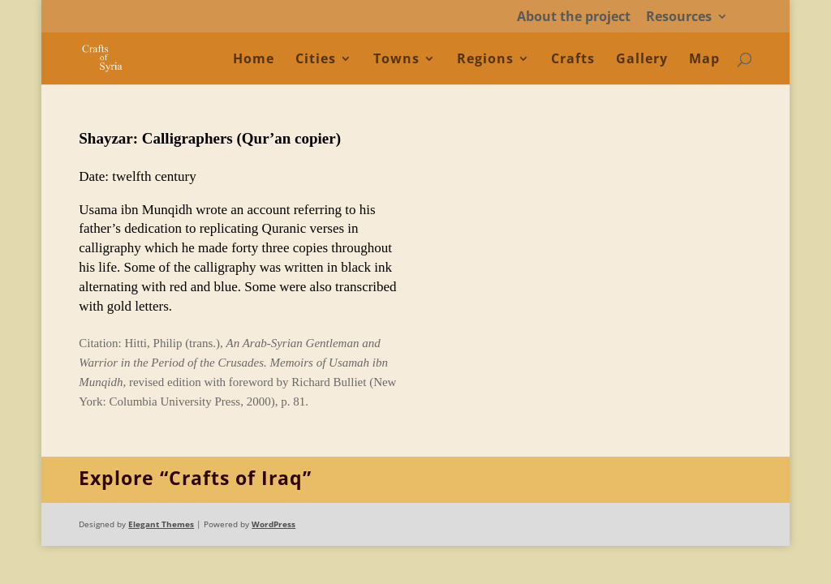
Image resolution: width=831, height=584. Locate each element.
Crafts (573, 60)
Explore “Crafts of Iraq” (195, 478)
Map (704, 60)
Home (253, 60)
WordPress (273, 524)
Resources (679, 17)
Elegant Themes (161, 524)
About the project (574, 17)
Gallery (642, 60)
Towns (396, 60)
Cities (315, 60)
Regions (485, 60)
